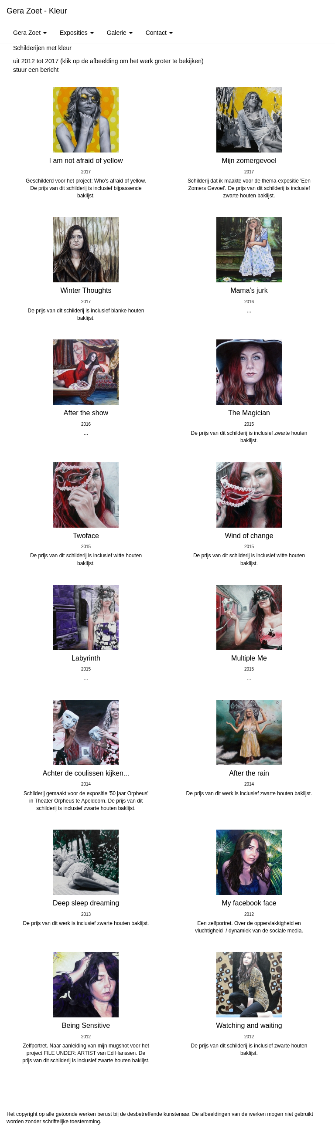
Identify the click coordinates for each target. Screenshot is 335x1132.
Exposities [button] (77, 32)
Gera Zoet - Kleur (37, 11)
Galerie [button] (120, 32)
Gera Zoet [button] (30, 32)
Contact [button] (159, 32)
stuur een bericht (35, 69)
